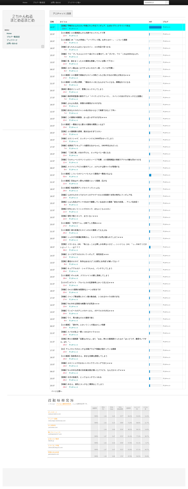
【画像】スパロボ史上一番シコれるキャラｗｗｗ (80, 332)
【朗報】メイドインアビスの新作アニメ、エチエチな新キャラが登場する (90, 167)
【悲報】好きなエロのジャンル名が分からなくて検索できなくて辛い (88, 110)
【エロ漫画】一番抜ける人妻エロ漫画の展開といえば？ (82, 124)
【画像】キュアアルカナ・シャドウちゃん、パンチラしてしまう (86, 268)
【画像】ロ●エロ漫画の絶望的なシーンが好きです (80, 290)
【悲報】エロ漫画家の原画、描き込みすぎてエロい (81, 131)
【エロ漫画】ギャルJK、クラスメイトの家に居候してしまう (84, 275)
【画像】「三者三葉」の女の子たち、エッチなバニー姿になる (85, 153)
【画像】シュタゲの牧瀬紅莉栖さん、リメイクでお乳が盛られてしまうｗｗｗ (91, 237)
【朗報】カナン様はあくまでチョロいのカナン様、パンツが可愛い (87, 68)
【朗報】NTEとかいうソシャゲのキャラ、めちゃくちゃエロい (85, 209)
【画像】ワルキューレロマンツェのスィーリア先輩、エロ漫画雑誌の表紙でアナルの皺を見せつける (100, 160)
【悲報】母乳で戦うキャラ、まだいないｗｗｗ (79, 216)
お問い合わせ (55, 2)
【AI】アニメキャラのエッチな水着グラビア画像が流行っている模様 (88, 349)
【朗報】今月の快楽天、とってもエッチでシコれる (81, 377)
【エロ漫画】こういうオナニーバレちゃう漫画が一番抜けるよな (86, 174)
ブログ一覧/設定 (38, 2)
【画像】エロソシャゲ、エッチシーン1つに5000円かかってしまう (87, 138)
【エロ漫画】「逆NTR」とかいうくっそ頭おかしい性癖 (82, 325)
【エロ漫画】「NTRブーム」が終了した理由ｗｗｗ (81, 223)
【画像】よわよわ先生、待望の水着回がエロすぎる (81, 103)
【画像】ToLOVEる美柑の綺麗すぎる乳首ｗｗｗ (80, 304)
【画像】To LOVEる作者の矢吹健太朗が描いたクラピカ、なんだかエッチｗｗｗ (92, 370)
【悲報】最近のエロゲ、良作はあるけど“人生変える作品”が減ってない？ (90, 261)
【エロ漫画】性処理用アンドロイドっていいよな (80, 188)
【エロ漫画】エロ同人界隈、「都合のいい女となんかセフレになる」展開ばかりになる (95, 82)
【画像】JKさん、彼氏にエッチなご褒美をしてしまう (82, 384)
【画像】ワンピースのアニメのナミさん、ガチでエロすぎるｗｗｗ (87, 311)
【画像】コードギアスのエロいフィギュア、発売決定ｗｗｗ (84, 254)
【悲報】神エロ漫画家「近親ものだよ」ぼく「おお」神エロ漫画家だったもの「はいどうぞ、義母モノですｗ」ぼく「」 (103, 340)
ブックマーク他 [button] (73, 2)
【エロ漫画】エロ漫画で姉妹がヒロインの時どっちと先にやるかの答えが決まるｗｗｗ (95, 75)
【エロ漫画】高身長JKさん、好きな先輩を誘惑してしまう (83, 356)
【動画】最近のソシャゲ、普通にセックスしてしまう (81, 89)
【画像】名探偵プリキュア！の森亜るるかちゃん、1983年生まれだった (89, 146)
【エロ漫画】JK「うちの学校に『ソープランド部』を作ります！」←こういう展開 (93, 40)
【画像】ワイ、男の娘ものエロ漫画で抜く (77, 318)
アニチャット (166, 27)
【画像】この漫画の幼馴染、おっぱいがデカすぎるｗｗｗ (83, 117)
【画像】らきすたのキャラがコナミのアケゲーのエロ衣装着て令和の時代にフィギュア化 (96, 195)
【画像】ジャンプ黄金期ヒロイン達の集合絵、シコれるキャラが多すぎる (90, 297)
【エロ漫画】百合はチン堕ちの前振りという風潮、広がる (83, 181)
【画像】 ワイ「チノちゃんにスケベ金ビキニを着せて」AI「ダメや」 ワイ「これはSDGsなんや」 (100, 54)
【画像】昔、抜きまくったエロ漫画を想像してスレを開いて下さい (87, 61)
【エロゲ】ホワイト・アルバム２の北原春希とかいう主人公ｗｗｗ (87, 282)
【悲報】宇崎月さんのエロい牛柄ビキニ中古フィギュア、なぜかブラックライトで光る (95, 26)
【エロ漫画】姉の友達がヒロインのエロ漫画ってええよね (83, 230)
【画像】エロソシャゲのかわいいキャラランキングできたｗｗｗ (86, 363)
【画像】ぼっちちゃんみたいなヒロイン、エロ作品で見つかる (85, 47)
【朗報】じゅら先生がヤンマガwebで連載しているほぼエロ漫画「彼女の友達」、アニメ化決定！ (99, 202)
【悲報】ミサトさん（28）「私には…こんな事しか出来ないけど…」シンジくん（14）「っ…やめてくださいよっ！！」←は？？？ (103, 245)
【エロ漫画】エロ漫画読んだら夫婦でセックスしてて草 (82, 33)
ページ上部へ (56, 391)
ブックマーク (11, 40)
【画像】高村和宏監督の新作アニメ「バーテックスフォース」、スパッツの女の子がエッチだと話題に (101, 96)
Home (24, 2)
